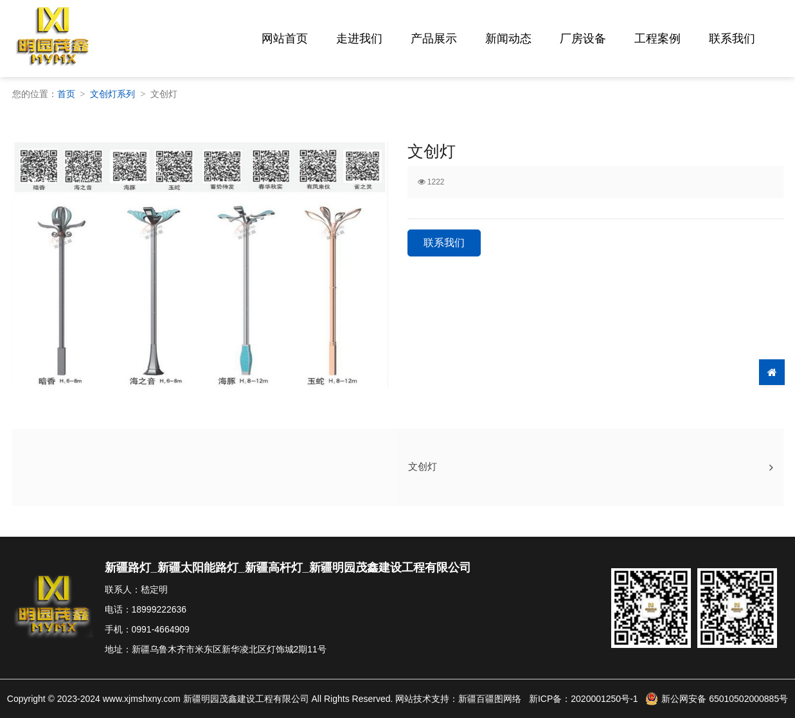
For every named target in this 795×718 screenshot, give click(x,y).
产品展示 (434, 38)
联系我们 (732, 38)
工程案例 (657, 38)
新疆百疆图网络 (489, 699)
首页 (66, 94)
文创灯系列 (112, 94)
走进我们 (359, 38)
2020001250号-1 (604, 699)
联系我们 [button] (444, 242)
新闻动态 (508, 38)
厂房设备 (583, 38)
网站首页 (285, 38)
